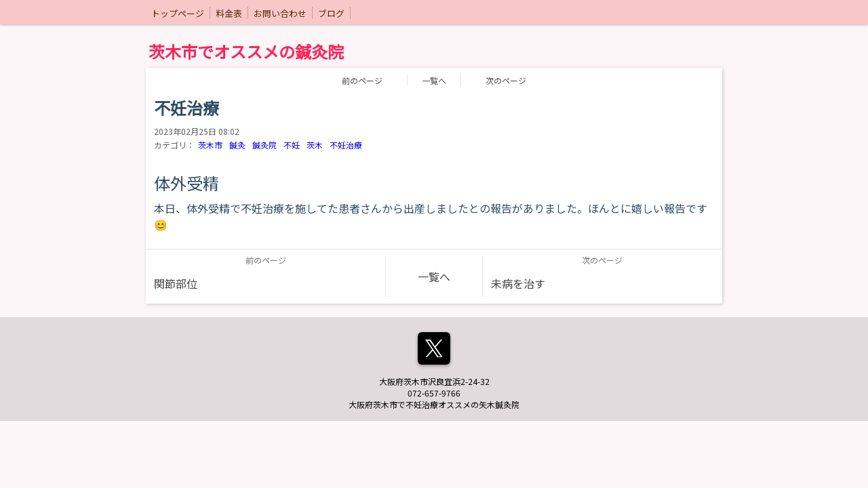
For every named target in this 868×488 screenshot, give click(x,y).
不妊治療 (346, 144)
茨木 (315, 144)
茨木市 (210, 144)
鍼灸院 (264, 144)
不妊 (291, 144)
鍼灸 (237, 144)
